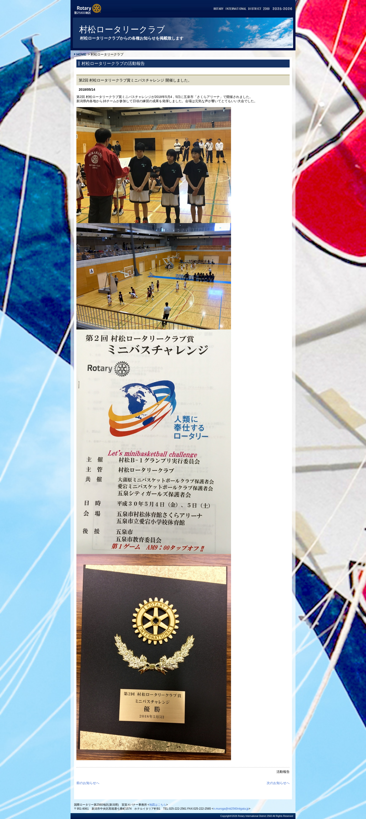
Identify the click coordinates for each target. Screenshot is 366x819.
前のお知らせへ (87, 783)
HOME (81, 54)
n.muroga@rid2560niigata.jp (231, 808)
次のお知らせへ (278, 783)
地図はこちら (157, 804)
